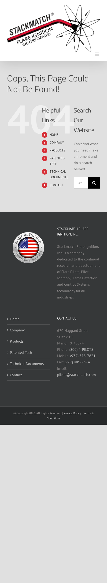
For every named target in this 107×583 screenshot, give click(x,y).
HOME (54, 135)
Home (14, 318)
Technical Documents (27, 363)
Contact (16, 374)
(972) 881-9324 (77, 362)
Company (17, 330)
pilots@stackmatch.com (76, 374)
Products (17, 341)
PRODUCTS (57, 150)
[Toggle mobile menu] (97, 54)
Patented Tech (21, 352)
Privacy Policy (72, 413)
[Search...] (81, 183)
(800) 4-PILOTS (81, 349)
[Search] (94, 183)
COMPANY (57, 142)
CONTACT (56, 185)
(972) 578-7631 (83, 355)
